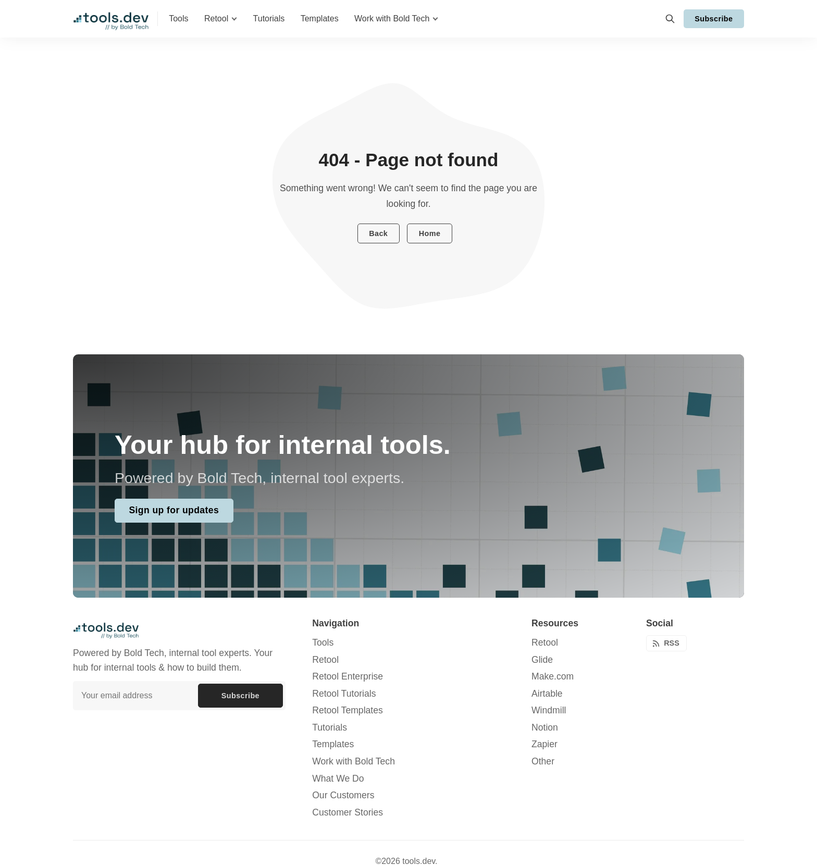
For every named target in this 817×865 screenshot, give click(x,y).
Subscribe (714, 19)
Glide (542, 659)
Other (542, 761)
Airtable (547, 693)
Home (430, 233)
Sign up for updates (174, 510)
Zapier (544, 744)
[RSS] (666, 643)
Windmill (548, 710)
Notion (544, 727)
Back (378, 233)
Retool (544, 642)
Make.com (552, 676)
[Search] (670, 18)
